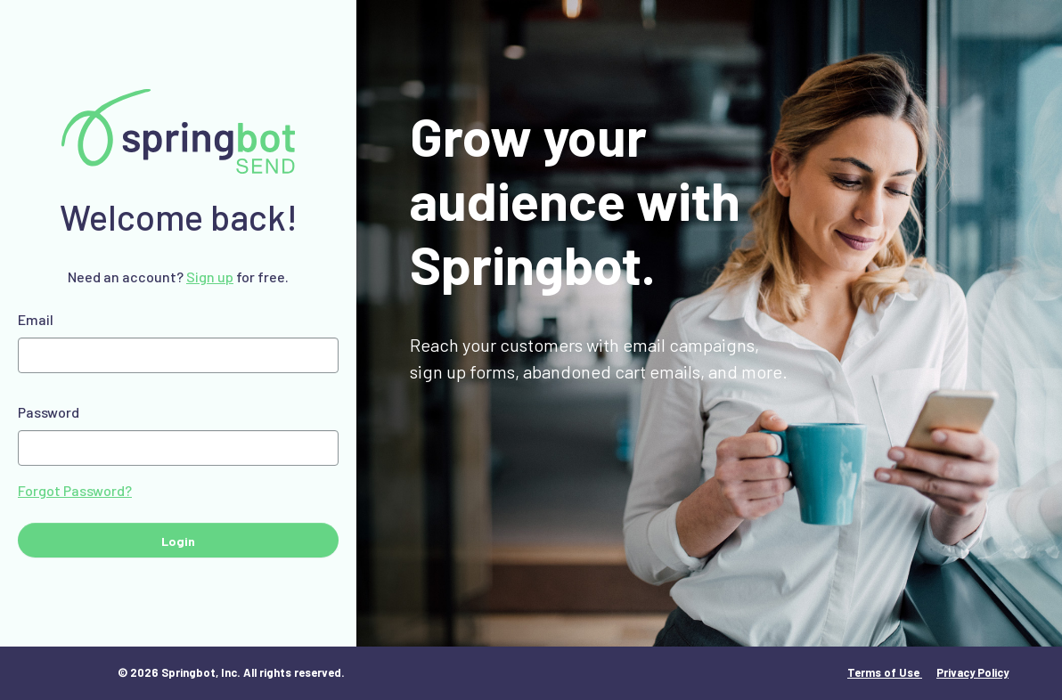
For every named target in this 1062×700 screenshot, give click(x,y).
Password (48, 411)
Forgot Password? (75, 490)
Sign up (209, 276)
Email (35, 319)
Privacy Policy (972, 672)
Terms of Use (884, 672)
